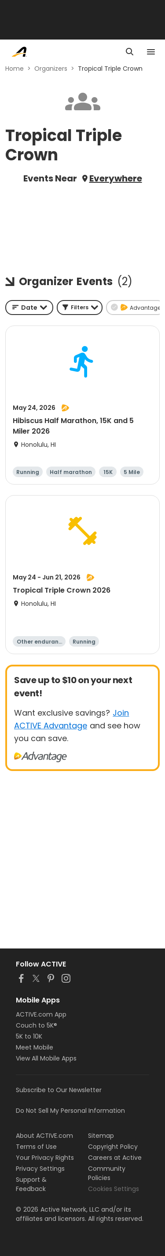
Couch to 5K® (36, 1025)
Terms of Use (36, 1146)
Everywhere (115, 178)
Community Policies (106, 1173)
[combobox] (29, 307)
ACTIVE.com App (41, 1014)
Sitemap (101, 1135)
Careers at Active (115, 1157)
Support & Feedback (31, 1184)
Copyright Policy (113, 1146)
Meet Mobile (34, 1047)
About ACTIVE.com (44, 1135)
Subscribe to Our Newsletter (59, 1090)
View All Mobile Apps (46, 1058)
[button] (80, 307)
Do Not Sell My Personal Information (70, 1110)
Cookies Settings (113, 1188)
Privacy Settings (40, 1168)
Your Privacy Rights (45, 1157)
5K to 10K (29, 1036)
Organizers (50, 68)
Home (14, 68)
